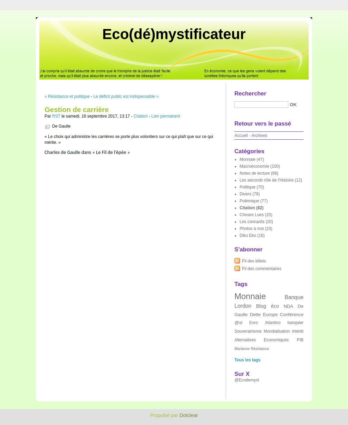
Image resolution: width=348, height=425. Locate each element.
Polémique (249, 200)
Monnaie (247, 159)
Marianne (242, 349)
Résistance (260, 349)
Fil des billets (254, 261)
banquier (295, 322)
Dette (255, 314)
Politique (247, 187)
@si (238, 322)
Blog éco (267, 306)
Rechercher (250, 93)
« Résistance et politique (67, 96)
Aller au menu (294, 4)
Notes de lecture (255, 173)
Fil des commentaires (261, 268)
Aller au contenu (263, 4)
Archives (259, 135)
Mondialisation (277, 331)
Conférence (291, 314)
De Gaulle (61, 126)
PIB (300, 340)
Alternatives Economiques (261, 340)
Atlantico (273, 322)
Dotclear (189, 415)
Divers (245, 194)
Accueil (241, 135)
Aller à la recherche (328, 4)
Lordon (242, 306)
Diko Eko (248, 235)
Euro (253, 322)
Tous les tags (247, 360)
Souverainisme (248, 331)
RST (56, 116)
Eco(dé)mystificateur (173, 34)
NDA (288, 306)
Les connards (252, 221)
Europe (270, 314)
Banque (293, 297)
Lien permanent (165, 116)
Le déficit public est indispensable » (125, 96)
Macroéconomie (254, 166)
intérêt (297, 331)
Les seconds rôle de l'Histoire (266, 180)
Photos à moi (252, 228)
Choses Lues (252, 214)
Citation (141, 116)
